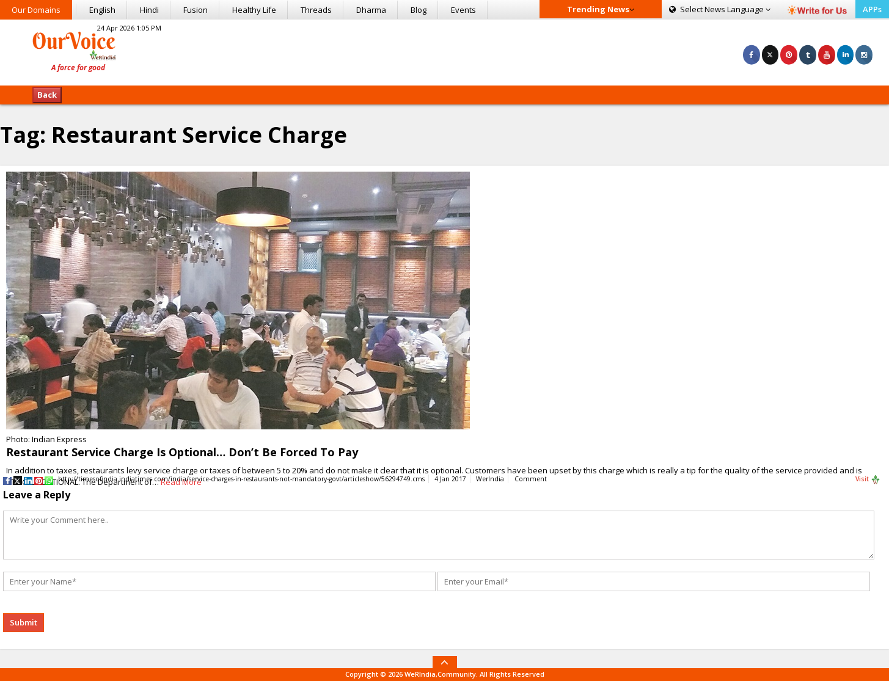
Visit (867, 479)
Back (47, 94)
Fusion (195, 9)
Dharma (371, 9)
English (102, 9)
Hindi (149, 9)
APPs (872, 9)
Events (463, 9)
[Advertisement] (444, 50)
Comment (530, 479)
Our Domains (36, 9)
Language (719, 9)
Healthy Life (254, 9)
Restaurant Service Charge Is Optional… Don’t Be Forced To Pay (182, 452)
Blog (418, 9)
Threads (316, 9)
